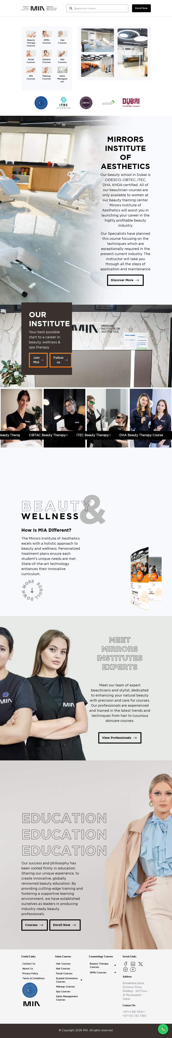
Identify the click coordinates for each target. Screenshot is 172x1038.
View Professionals (120, 738)
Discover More (125, 280)
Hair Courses (63, 963)
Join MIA (38, 360)
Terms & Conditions (33, 978)
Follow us (61, 360)
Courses (34, 925)
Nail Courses (63, 968)
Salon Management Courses (67, 998)
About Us (27, 968)
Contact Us (28, 963)
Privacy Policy (30, 973)
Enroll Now (65, 925)
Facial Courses (64, 973)
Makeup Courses (65, 986)
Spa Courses (63, 991)
